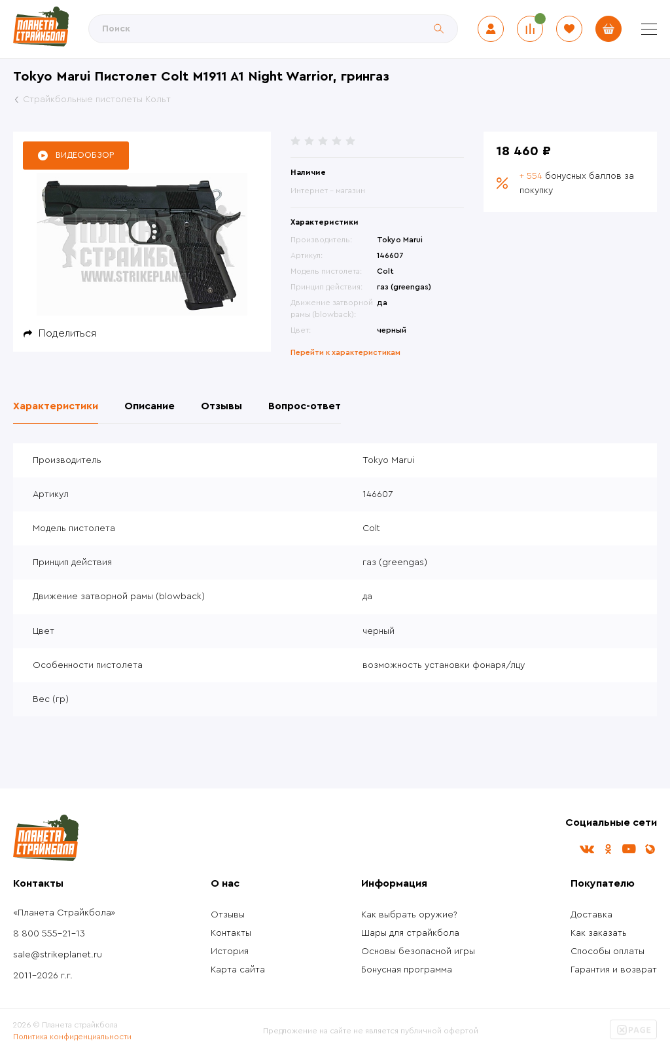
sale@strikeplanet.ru (57, 954)
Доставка (591, 914)
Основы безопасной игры (418, 951)
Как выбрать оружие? (409, 914)
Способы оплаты (607, 951)
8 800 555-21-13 (49, 933)
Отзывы (228, 914)
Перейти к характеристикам (345, 352)
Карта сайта (238, 969)
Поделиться (67, 333)
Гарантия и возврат (614, 969)
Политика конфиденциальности (72, 1037)
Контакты (231, 933)
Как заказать (599, 933)
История (230, 951)
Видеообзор (85, 155)
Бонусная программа (406, 969)
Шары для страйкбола (410, 933)
